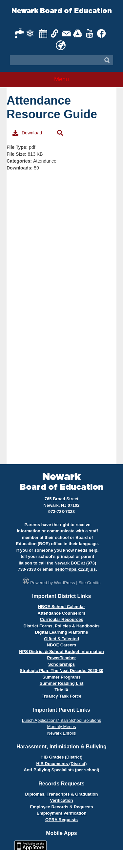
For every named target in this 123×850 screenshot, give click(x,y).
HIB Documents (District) (61, 763)
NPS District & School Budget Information (61, 651)
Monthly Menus (61, 726)
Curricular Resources (61, 619)
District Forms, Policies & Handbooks (62, 625)
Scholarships (61, 664)
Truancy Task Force (61, 696)
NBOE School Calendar (61, 606)
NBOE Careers (61, 644)
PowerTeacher (61, 657)
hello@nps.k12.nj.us (75, 569)
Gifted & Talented (61, 638)
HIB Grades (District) (62, 757)
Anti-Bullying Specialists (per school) (61, 769)
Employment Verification (62, 813)
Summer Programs (61, 677)
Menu (61, 79)
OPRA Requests (61, 819)
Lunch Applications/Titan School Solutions (61, 720)
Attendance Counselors (62, 613)
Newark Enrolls (61, 733)
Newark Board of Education (61, 11)
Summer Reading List (62, 683)
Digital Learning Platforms (61, 632)
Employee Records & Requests (61, 806)
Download (27, 133)
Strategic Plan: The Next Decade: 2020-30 (61, 670)
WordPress (64, 582)
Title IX (61, 689)
